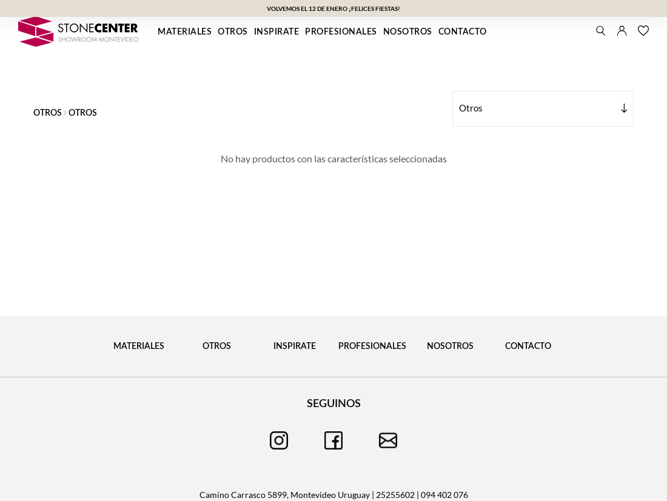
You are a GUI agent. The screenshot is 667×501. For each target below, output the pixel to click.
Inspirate (277, 32)
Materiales (185, 32)
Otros (233, 32)
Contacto (462, 32)
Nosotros (407, 32)
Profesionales (341, 32)
